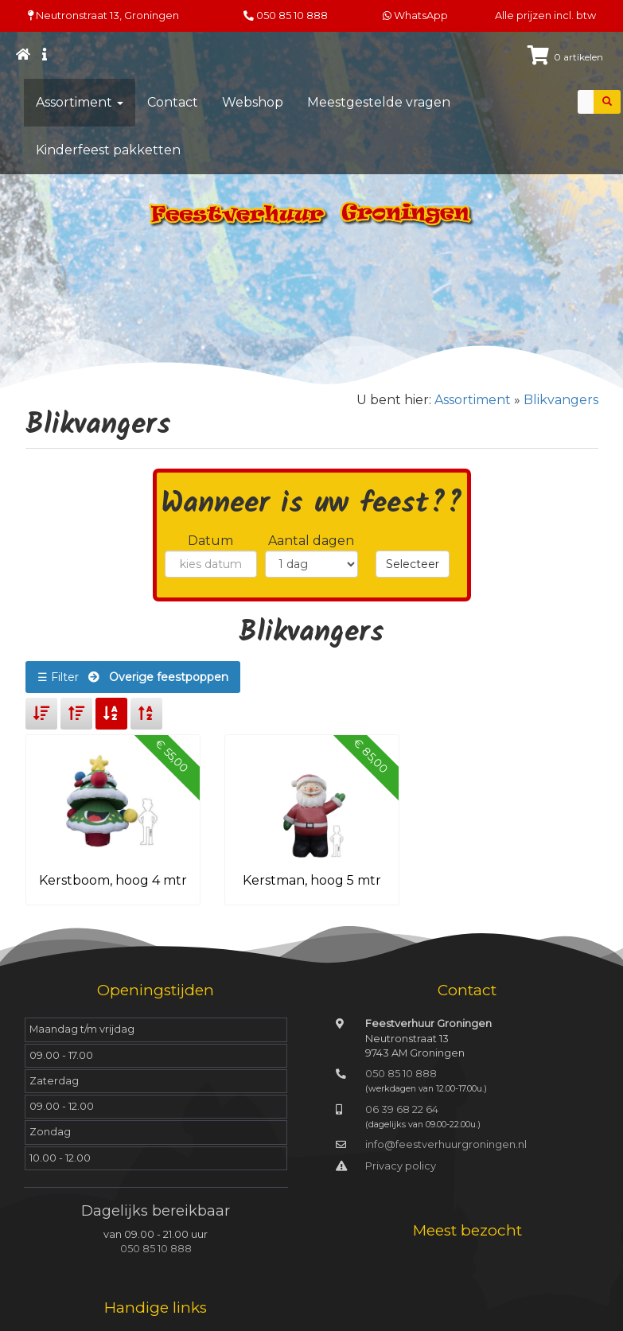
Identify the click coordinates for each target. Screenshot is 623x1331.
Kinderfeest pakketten (108, 150)
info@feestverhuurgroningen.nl (446, 1144)
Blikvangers (561, 399)
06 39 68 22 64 (401, 1109)
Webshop (252, 102)
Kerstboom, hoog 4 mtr (113, 880)
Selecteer (412, 564)
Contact (172, 102)
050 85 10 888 (292, 15)
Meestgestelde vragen (378, 102)
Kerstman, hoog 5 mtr (312, 880)
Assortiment (79, 102)
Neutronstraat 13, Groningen (103, 15)
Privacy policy (400, 1166)
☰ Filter (132, 677)
